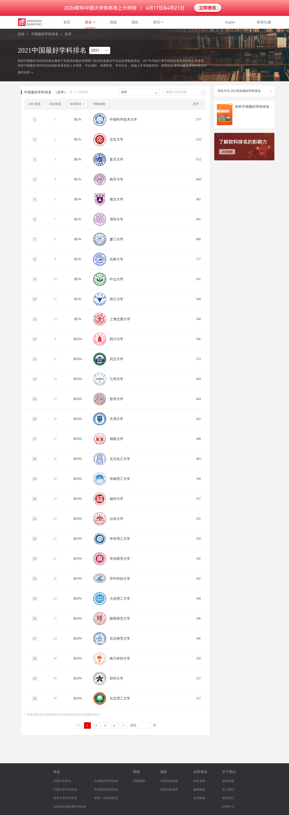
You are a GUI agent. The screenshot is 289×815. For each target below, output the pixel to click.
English (230, 22)
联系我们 (228, 798)
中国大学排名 (62, 781)
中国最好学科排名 (44, 34)
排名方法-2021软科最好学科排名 (239, 91)
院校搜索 (139, 781)
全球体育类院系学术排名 (69, 806)
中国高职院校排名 (106, 789)
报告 (135, 22)
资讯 (158, 22)
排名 (90, 22)
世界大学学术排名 (65, 798)
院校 (113, 22)
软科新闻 (228, 781)
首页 (66, 22)
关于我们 (229, 772)
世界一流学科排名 (106, 798)
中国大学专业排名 (65, 789)
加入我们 (228, 789)
